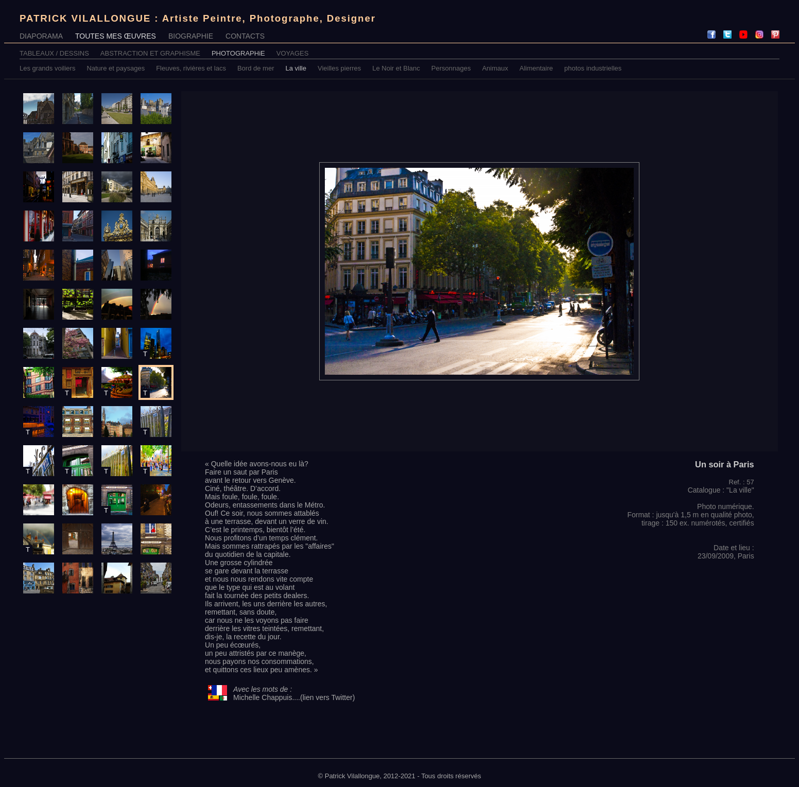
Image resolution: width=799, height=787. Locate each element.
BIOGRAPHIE (190, 36)
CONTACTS (245, 36)
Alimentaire (536, 68)
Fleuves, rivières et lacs (191, 68)
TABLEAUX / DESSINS (54, 53)
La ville (296, 68)
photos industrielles (592, 68)
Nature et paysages (115, 68)
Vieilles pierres (339, 68)
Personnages (451, 68)
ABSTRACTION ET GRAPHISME (150, 53)
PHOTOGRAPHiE (238, 53)
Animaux (495, 68)
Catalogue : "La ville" (721, 490)
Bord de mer (255, 68)
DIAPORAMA (41, 36)
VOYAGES (292, 53)
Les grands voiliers (47, 68)
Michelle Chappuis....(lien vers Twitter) (294, 697)
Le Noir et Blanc (396, 68)
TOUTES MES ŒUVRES (115, 36)
